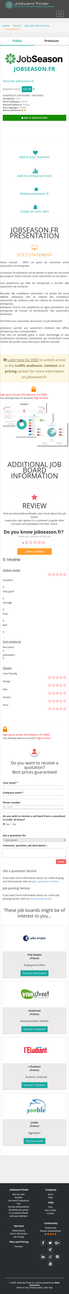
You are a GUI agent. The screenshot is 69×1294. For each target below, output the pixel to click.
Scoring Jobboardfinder (18, 1207)
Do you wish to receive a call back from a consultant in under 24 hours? (34, 832)
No (13, 838)
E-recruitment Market (18, 1213)
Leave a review (34, 566)
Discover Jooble (34, 1141)
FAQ (50, 1207)
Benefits (18, 1197)
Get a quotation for (14, 850)
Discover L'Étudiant (34, 1085)
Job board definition (18, 1216)
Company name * (13, 807)
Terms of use (22, 1287)
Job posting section (41, 913)
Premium (18, 1246)
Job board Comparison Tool (18, 1202)
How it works (50, 1210)
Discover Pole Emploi (34, 973)
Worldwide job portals (18, 1210)
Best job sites (18, 1194)
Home (6, 25)
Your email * (10, 797)
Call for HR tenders (18, 1234)
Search (17, 25)
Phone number (12, 817)
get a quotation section (45, 895)
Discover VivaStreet (34, 1029)
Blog (50, 1197)
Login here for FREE (22, 374)
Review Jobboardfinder (50, 1232)
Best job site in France (37, 25)
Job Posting (18, 1237)
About (50, 1194)
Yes (6, 838)
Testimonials (50, 1228)
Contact (50, 1213)
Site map (48, 1287)
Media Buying (18, 1230)
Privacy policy (36, 1287)
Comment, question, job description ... (25, 860)
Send (61, 876)
